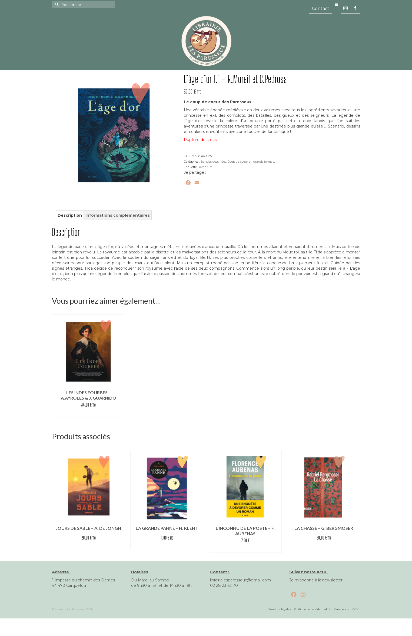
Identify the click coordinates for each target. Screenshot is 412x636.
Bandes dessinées (213, 161)
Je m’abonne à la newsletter (316, 580)
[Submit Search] (56, 4)
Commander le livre (88, 413)
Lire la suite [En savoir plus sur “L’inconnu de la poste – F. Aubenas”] (245, 548)
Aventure (205, 167)
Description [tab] (70, 215)
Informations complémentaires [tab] (117, 215)
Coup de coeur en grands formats (251, 161)
